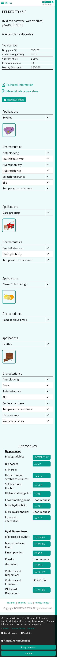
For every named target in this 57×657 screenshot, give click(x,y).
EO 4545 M (39, 537)
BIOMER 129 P (41, 457)
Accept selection (28, 647)
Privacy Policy (42, 602)
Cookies (5, 628)
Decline (28, 653)
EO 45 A (38, 553)
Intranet (11, 602)
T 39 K (37, 494)
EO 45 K (38, 565)
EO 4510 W (39, 571)
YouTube (27, 633)
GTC (30, 602)
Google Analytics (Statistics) (17, 640)
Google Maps (10, 633)
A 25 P (37, 463)
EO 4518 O (39, 589)
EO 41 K (38, 517)
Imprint (22, 602)
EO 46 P (38, 505)
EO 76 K (38, 484)
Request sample (14, 99)
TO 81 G (38, 475)
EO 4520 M (39, 544)
